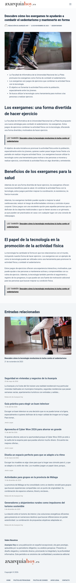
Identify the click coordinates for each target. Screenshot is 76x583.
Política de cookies (40, 580)
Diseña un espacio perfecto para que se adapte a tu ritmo (35, 454)
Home (8, 580)
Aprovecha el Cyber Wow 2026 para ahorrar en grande (33, 429)
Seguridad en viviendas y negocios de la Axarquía (31, 378)
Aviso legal (55, 580)
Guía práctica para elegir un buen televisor (27, 403)
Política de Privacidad (21, 580)
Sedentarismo (56, 26)
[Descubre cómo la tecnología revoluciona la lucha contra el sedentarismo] (38, 336)
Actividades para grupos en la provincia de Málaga (31, 477)
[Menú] (70, 4)
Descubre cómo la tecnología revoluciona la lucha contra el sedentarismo (35, 358)
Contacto (66, 580)
